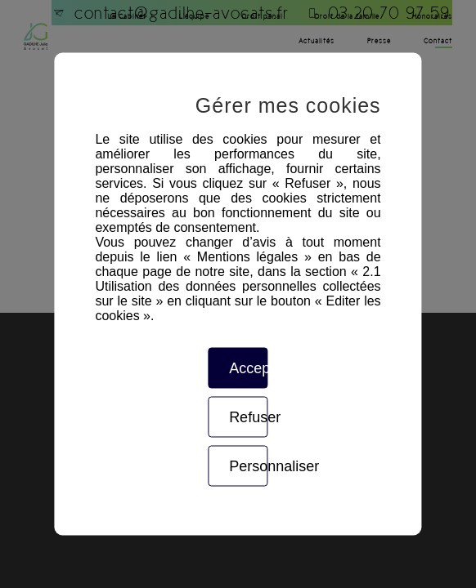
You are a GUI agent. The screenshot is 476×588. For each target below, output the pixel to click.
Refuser (248, 417)
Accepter (248, 368)
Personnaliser (248, 466)
